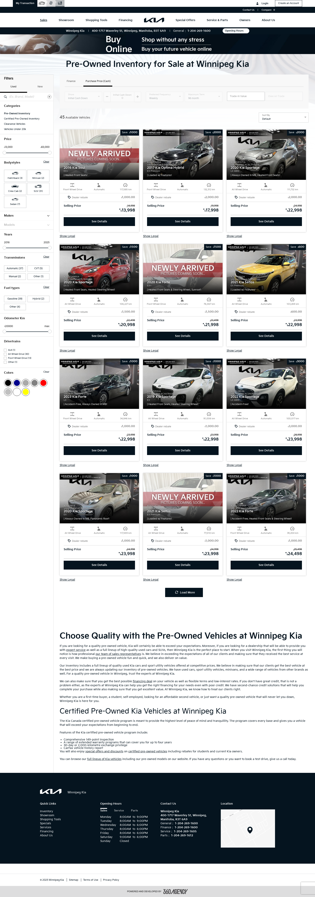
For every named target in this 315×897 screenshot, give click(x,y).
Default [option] (266, 119)
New (40, 86)
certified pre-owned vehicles (147, 751)
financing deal (142, 681)
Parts (134, 810)
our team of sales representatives (118, 654)
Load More (185, 592)
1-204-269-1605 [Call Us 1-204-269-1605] (185, 831)
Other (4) (15, 306)
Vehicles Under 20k (15, 129)
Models (26, 224)
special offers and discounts (104, 751)
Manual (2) (15, 276)
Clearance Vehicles (14, 124)
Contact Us (248, 10)
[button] (25, 3)
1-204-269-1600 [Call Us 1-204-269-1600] (199, 31)
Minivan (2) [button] (38, 178)
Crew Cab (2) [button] (15, 191)
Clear (46, 162)
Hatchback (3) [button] (15, 178)
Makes (26, 215)
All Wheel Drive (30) (18, 354)
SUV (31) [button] (38, 191)
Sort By (266, 115)
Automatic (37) (15, 268)
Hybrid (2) (38, 298)
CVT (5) (38, 268)
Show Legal (67, 236)
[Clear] (49, 97)
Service (119, 810)
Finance (71, 81)
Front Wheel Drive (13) (19, 358)
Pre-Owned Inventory (17, 113)
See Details (99, 221)
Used (13, 86)
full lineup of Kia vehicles (104, 759)
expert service (76, 650)
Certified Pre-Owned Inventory (22, 118)
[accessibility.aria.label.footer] (175, 891)
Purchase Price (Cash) (98, 81)
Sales (103, 810)
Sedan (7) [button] (15, 204)
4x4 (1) (11, 350)
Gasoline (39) (14, 298)
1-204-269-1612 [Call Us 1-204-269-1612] (182, 835)
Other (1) (38, 276)
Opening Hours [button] (236, 30)
